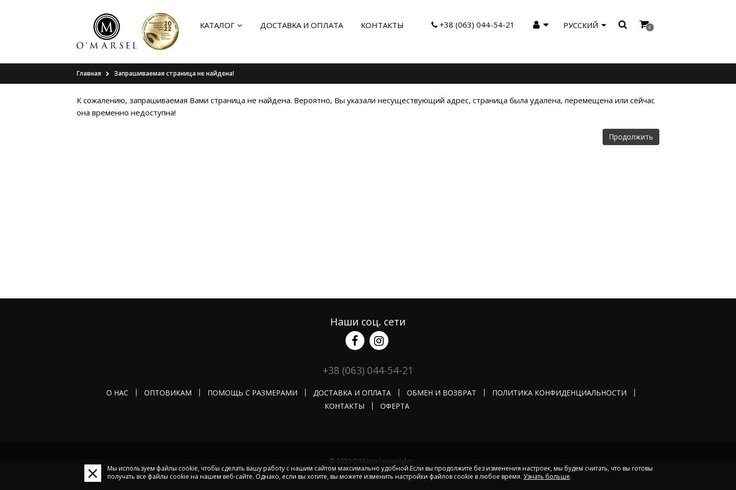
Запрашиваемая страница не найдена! (174, 73)
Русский (584, 25)
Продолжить (631, 137)
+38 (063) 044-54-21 (473, 24)
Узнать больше (546, 476)
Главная (89, 73)
